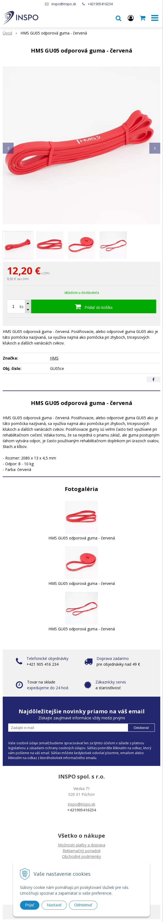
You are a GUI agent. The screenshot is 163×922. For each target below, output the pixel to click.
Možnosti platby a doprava (81, 845)
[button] (118, 17)
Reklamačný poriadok (82, 850)
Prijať (29, 905)
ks (22, 306)
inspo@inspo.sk (63, 4)
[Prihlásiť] (131, 17)
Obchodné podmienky (81, 856)
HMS (54, 358)
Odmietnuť (83, 905)
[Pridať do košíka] (93, 306)
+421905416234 (100, 4)
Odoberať (141, 728)
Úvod (7, 33)
